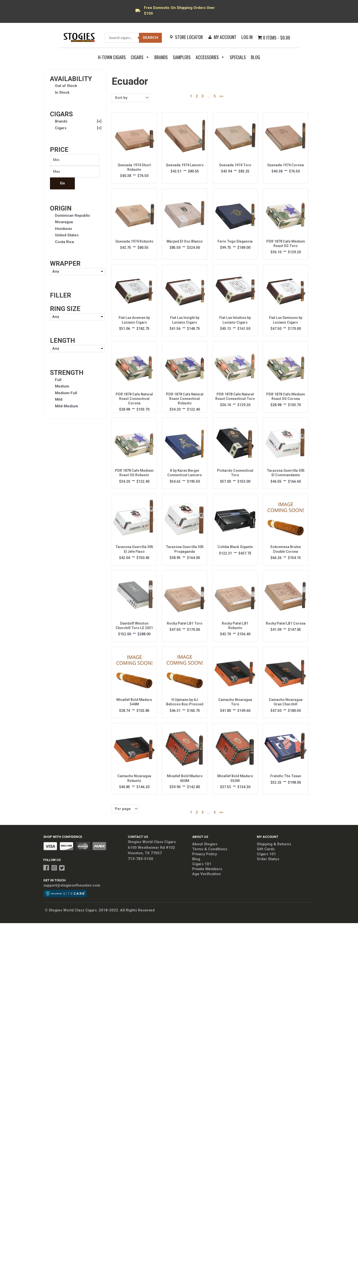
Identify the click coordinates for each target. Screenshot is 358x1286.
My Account (225, 37)
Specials (238, 57)
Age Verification (206, 874)
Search (150, 37)
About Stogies (204, 844)
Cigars (140, 57)
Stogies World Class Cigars (152, 842)
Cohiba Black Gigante (235, 547)
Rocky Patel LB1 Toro (184, 623)
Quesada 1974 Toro (235, 165)
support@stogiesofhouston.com (71, 885)
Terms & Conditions (209, 849)
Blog (255, 57)
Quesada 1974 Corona (285, 165)
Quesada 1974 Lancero (185, 165)
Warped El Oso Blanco (185, 241)
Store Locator (189, 37)
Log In (247, 37)
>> (221, 96)
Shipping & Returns (274, 844)
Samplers (182, 57)
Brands (161, 57)
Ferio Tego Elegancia (235, 241)
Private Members (207, 869)
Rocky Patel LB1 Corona (286, 623)
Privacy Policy (204, 854)
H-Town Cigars (112, 57)
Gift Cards (266, 849)
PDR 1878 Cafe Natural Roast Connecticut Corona (134, 398)
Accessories (210, 57)
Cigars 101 (201, 864)
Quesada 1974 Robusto (134, 241)
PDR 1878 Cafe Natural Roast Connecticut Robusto (184, 398)
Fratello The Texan (285, 776)
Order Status (268, 859)
